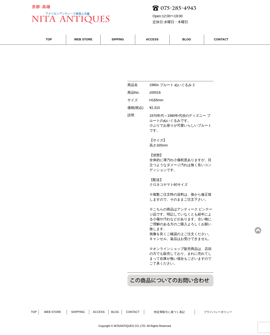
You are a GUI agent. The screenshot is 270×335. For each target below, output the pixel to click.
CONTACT (221, 39)
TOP (49, 39)
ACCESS (152, 39)
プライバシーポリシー (218, 312)
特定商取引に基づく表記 (169, 312)
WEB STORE (83, 39)
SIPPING (118, 39)
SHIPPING (78, 312)
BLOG (186, 39)
